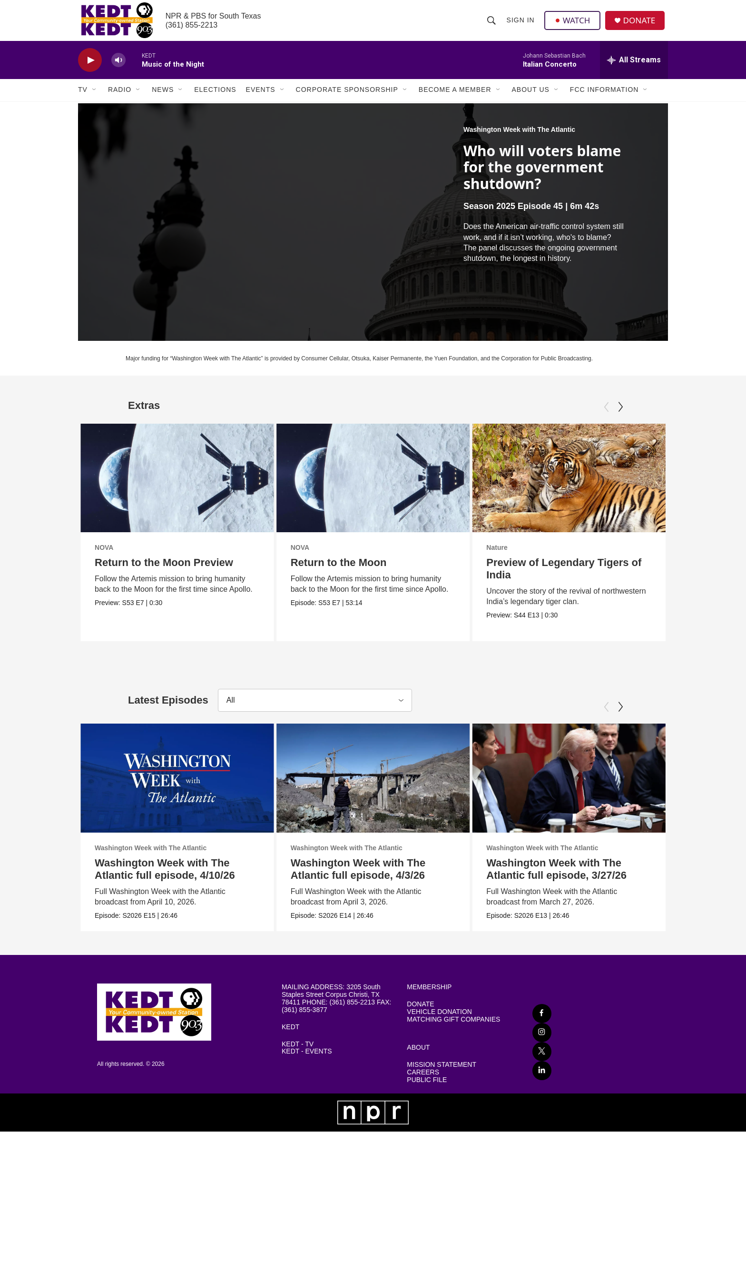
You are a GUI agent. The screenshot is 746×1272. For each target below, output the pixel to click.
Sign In (521, 25)
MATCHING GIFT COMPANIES (453, 1150)
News (163, 99)
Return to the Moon (338, 571)
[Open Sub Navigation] (94, 99)
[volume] (118, 69)
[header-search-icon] (491, 24)
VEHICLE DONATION (439, 1142)
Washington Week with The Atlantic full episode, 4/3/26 (360, 945)
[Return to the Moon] (372, 487)
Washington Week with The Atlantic (519, 138)
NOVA (104, 556)
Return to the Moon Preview (164, 571)
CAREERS (423, 1203)
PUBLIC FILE (427, 1210)
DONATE (641, 25)
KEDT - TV (298, 1175)
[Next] (620, 416)
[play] (90, 69)
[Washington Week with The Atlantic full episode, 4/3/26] (375, 854)
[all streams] (634, 69)
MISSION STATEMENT (441, 1195)
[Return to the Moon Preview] (177, 487)
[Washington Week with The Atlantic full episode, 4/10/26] (177, 854)
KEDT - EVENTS (307, 1182)
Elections (215, 99)
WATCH (573, 24)
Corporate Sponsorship (347, 99)
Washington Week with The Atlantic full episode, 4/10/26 (165, 945)
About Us (531, 99)
